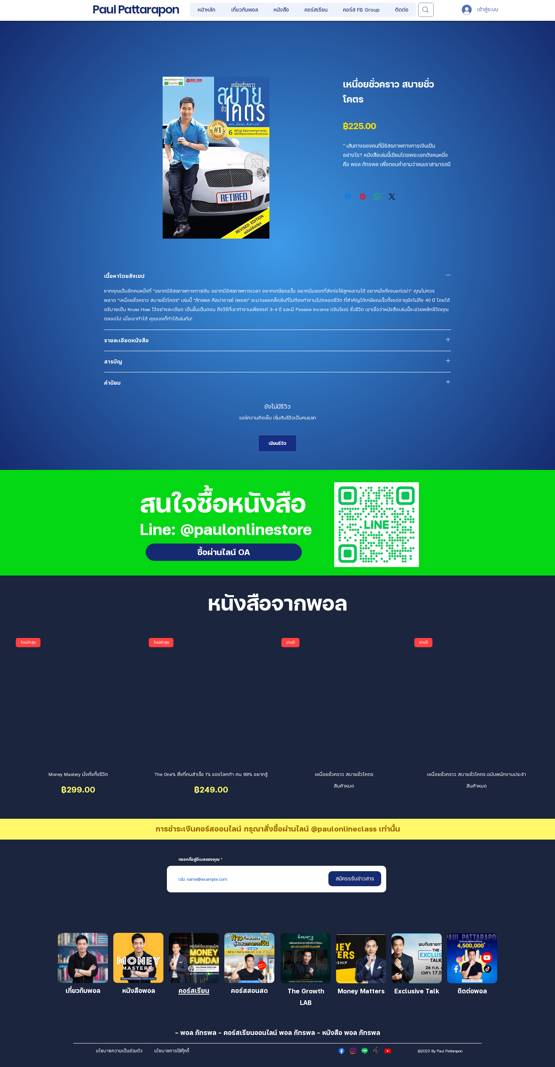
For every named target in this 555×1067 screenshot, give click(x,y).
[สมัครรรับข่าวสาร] (354, 878)
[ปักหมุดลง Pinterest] (362, 196)
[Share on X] (392, 196)
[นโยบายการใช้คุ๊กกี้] (171, 1051)
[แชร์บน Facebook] (348, 196)
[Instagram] (353, 1051)
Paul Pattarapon (135, 10)
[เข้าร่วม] (83, 958)
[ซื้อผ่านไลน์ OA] (224, 552)
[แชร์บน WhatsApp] (377, 196)
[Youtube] (388, 1051)
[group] (277, 718)
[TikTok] (376, 1051)
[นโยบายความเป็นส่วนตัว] (118, 1051)
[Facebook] (341, 1051)
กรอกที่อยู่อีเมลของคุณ (199, 859)
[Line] (364, 1051)
